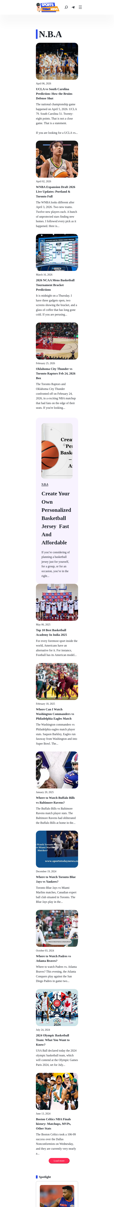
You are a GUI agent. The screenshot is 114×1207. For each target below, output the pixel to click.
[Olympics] (81, 1198)
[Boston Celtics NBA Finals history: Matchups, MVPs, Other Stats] (57, 866)
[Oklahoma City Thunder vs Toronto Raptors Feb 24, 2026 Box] (57, 298)
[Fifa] (101, 1192)
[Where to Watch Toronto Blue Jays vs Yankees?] (57, 671)
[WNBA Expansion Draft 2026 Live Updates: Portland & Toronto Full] (57, 163)
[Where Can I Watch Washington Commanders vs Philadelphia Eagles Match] (57, 541)
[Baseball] (15, 1192)
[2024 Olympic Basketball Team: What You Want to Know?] (57, 801)
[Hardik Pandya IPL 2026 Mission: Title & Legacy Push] (57, 949)
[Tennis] (89, 1192)
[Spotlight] (15, 903)
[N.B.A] (41, 1192)
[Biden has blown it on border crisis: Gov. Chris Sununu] (57, 403)
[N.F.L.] (28, 1192)
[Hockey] (54, 1192)
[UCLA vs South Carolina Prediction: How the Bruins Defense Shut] (57, 89)
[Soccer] (67, 1192)
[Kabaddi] (66, 1198)
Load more (62, 887)
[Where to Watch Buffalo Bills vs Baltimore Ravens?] (57, 606)
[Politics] (13, 956)
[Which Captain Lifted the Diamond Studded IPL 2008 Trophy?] (57, 1075)
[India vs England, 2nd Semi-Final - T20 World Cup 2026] (57, 1138)
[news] (18, 7)
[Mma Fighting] (35, 1198)
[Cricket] (52, 1198)
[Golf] (78, 1192)
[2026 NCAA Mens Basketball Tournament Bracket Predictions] (57, 233)
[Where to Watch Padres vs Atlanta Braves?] (57, 736)
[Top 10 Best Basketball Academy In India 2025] (57, 476)
